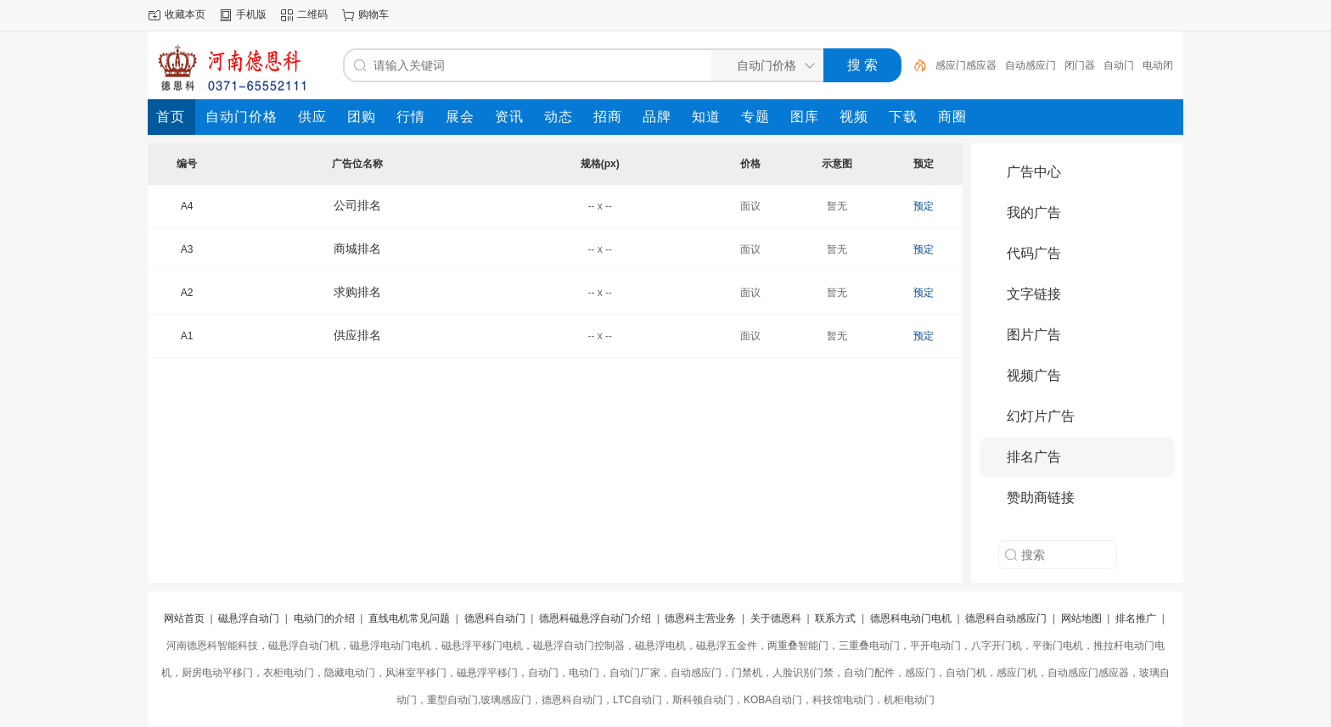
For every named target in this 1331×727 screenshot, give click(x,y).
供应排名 (357, 335)
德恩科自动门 (494, 618)
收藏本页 (185, 14)
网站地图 (1081, 618)
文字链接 (1034, 294)
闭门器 (1079, 65)
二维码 (312, 14)
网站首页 (184, 618)
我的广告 (1034, 212)
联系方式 (835, 618)
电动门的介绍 (324, 618)
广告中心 (1034, 172)
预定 (923, 206)
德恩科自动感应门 (1006, 618)
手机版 (251, 14)
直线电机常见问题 (409, 618)
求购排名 (357, 292)
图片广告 (1034, 334)
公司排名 (357, 205)
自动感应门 (1030, 65)
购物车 (373, 14)
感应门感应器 (966, 65)
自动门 (1119, 65)
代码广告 (1034, 253)
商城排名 (357, 248)
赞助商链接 (1041, 497)
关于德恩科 (775, 618)
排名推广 (1135, 618)
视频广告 (1034, 375)
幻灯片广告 (1041, 416)
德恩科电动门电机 (911, 618)
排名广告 (1034, 457)
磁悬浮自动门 (248, 618)
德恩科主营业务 (700, 618)
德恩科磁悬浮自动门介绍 (595, 618)
